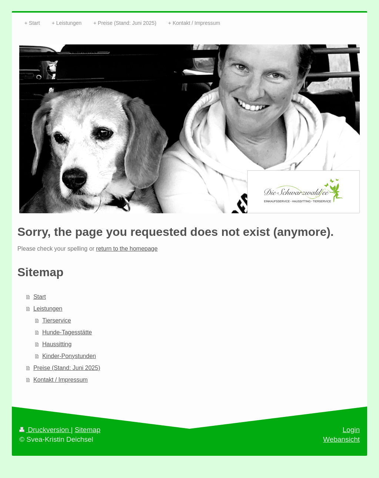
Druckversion (45, 430)
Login (351, 430)
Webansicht (341, 439)
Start (39, 297)
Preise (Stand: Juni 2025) (66, 368)
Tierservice (56, 320)
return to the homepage (127, 248)
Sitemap (88, 430)
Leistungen (47, 308)
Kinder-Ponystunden (69, 356)
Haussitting (56, 344)
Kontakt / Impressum (60, 380)
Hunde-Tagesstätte (67, 332)
